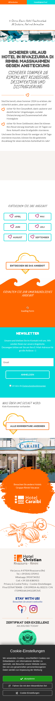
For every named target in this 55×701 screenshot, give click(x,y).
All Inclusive (13, 2)
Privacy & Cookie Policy (16, 583)
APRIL (15, 216)
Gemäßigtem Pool (40, 2)
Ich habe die (29, 386)
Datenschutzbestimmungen (34, 386)
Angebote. (39, 343)
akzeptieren (27, 679)
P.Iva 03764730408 (12, 587)
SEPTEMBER (40, 237)
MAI (39, 216)
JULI (40, 226)
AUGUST (15, 237)
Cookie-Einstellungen (27, 693)
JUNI (15, 226)
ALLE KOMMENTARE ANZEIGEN (27, 426)
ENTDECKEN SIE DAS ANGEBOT (27, 265)
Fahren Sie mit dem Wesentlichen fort (27, 686)
